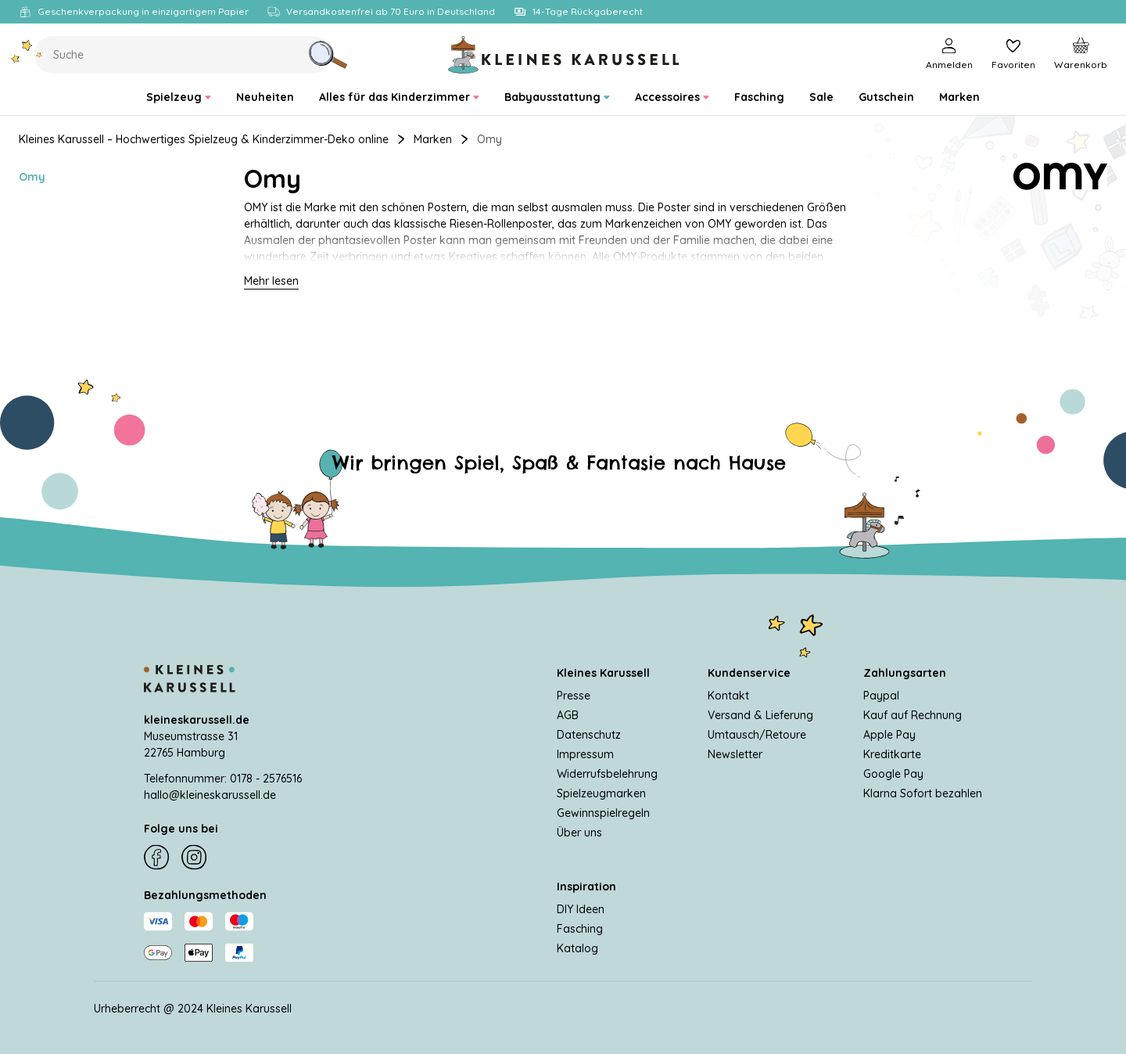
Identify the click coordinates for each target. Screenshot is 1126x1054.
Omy (32, 177)
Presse (573, 695)
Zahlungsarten (904, 672)
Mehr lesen (271, 281)
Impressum (585, 753)
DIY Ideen (580, 908)
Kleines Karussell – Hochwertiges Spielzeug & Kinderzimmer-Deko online (204, 139)
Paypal (881, 695)
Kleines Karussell (603, 672)
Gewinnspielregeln (603, 812)
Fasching (580, 928)
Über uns (579, 832)
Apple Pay (889, 734)
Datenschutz (589, 734)
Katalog (577, 948)
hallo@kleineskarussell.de (210, 794)
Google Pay (893, 773)
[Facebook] (156, 857)
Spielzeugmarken (601, 793)
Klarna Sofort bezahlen (922, 793)
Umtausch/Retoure (757, 734)
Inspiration (586, 886)
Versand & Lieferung (760, 714)
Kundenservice (749, 672)
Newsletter (735, 753)
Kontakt (728, 695)
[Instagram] (193, 857)
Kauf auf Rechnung (912, 714)
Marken (433, 139)
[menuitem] (179, 97)
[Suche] (327, 55)
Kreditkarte (892, 753)
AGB (568, 714)
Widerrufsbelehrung (607, 773)
